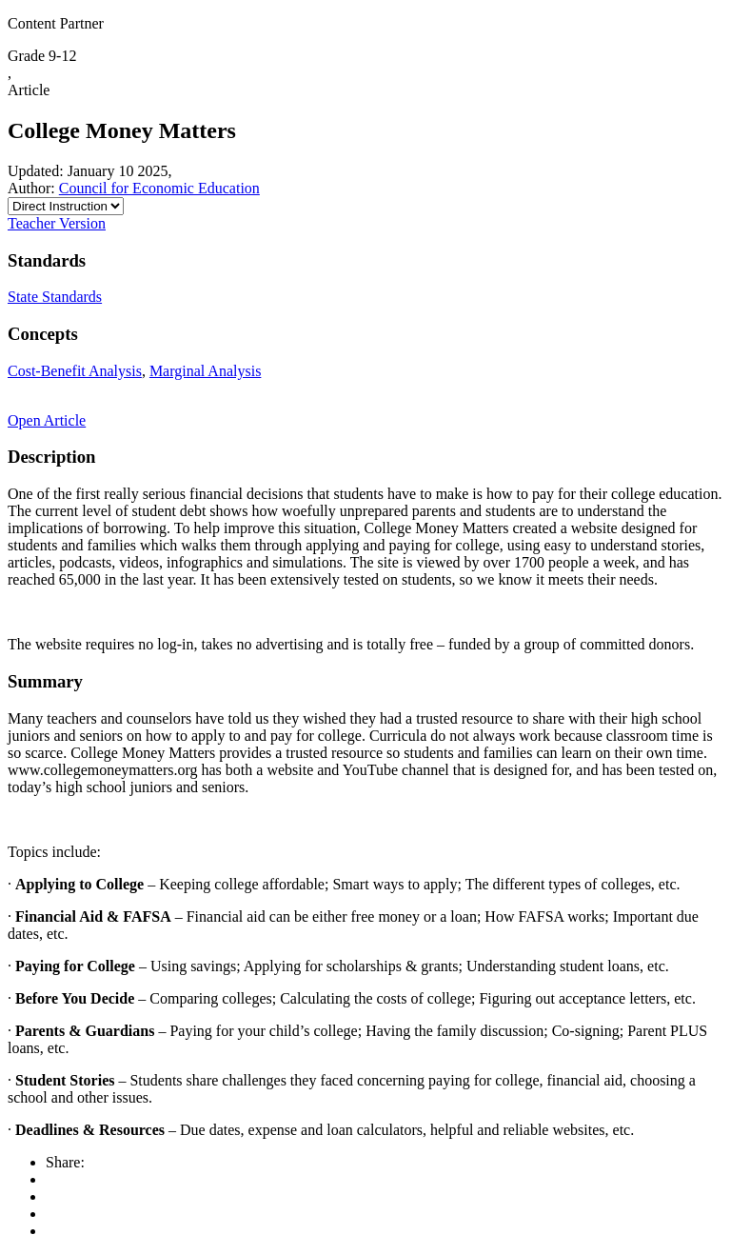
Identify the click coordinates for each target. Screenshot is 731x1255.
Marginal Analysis (205, 371)
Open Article (47, 420)
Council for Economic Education (159, 188)
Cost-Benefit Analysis (75, 371)
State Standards (55, 297)
